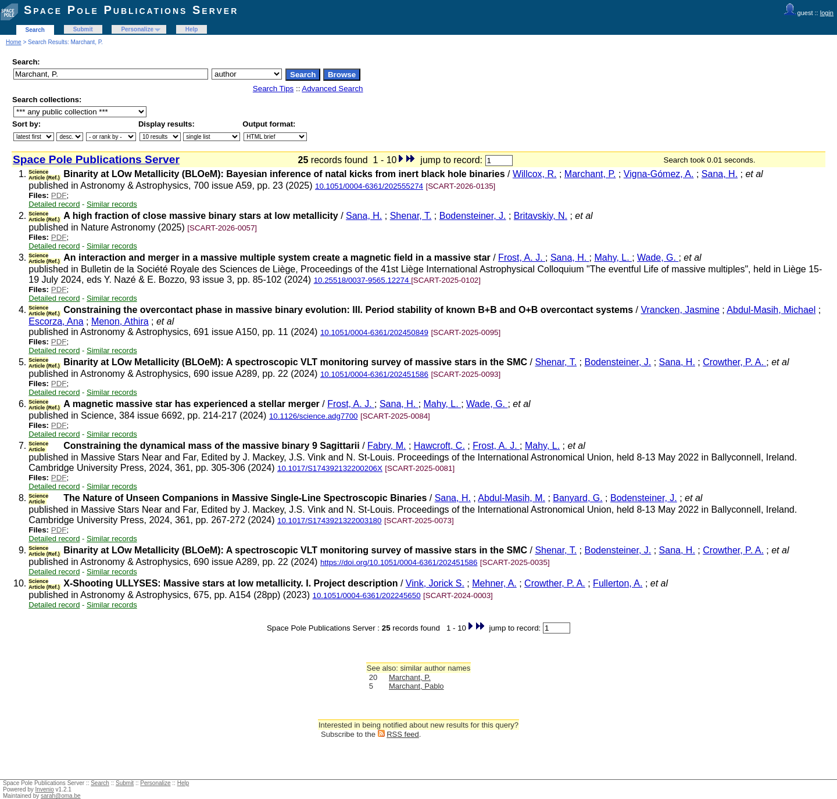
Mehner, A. (494, 583)
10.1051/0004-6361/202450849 (374, 332)
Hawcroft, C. (439, 446)
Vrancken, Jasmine (680, 310)
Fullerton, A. (617, 583)
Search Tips (273, 88)
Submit (83, 29)
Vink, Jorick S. (435, 583)
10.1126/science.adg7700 (313, 416)
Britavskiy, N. (540, 216)
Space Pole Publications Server (131, 9)
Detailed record (54, 204)
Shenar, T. (411, 216)
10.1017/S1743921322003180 (329, 520)
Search (35, 30)
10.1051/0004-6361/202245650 (367, 595)
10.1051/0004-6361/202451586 (374, 374)
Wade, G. (657, 257)
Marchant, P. (590, 174)
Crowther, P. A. (734, 362)
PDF (59, 195)
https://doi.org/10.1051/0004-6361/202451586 (399, 562)
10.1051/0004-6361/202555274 (369, 186)
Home (14, 42)
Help (191, 29)
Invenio (44, 789)
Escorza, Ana (55, 321)
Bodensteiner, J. (472, 216)
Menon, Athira (120, 321)
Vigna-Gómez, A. (659, 174)
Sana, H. (720, 174)
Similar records (112, 204)
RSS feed (403, 734)
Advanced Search (332, 88)
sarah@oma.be (61, 796)
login (827, 12)
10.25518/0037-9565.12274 (363, 280)
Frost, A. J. (521, 257)
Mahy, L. (613, 257)
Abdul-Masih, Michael (771, 310)
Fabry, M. (386, 446)
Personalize (137, 29)
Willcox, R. (535, 174)
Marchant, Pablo (416, 686)
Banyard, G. (577, 498)
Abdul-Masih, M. (511, 498)
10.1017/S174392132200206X (329, 468)
